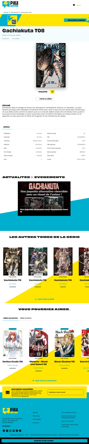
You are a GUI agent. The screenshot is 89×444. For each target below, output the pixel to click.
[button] (75, 20)
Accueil (6, 12)
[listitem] (4, 430)
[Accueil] (10, 4)
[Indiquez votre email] (63, 392)
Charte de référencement (69, 435)
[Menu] (79, 5)
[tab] (6, 127)
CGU (27, 435)
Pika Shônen (14, 12)
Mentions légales (17, 435)
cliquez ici (25, 396)
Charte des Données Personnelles (43, 435)
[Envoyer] (81, 392)
